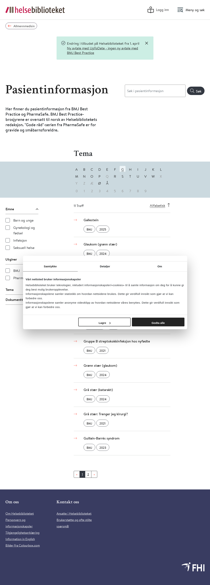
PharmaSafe (22, 278)
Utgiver (11, 259)
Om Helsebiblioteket (19, 513)
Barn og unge (23, 220)
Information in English (20, 539)
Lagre (105, 322)
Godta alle (158, 322)
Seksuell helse (23, 247)
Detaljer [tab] (105, 266)
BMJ (16, 270)
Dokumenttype (16, 299)
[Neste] (94, 474)
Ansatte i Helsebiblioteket (74, 513)
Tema (9, 289)
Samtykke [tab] (50, 266)
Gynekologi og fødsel (24, 230)
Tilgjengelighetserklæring (22, 532)
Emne (9, 209)
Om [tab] (159, 266)
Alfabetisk (157, 205)
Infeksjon (20, 240)
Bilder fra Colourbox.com (22, 545)
